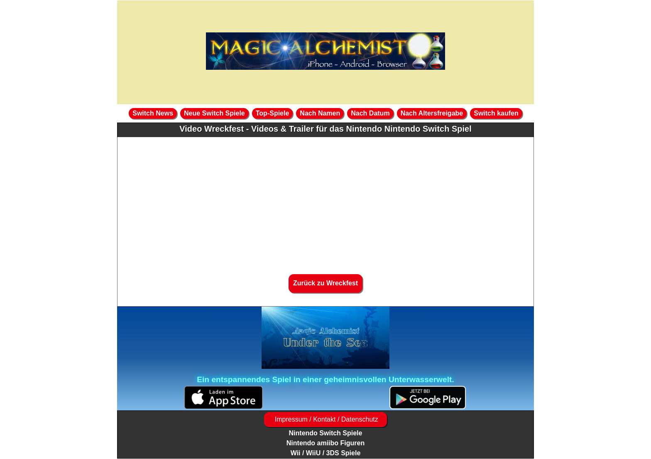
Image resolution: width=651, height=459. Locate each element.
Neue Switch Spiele (214, 113)
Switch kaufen (496, 113)
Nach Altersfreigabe (432, 113)
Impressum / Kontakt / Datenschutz (325, 419)
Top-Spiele (272, 113)
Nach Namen (320, 113)
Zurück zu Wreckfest (325, 283)
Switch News (152, 113)
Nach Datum (370, 113)
